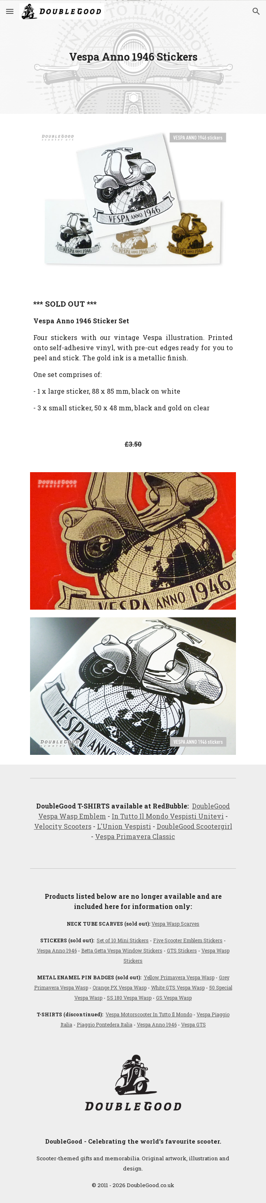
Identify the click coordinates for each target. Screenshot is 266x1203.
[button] (9, 11)
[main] (133, 57)
